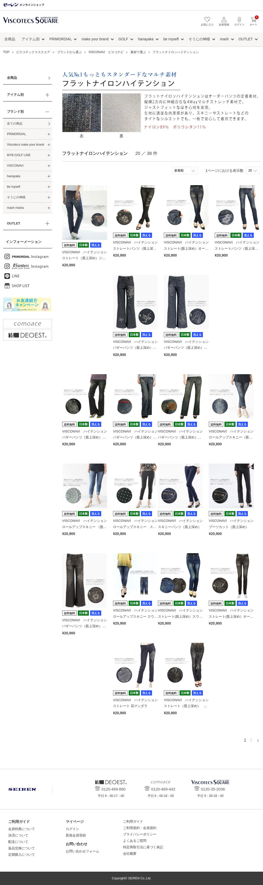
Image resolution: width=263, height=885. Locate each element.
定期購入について (21, 854)
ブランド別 (15, 112)
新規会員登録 (76, 835)
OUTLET (246, 39)
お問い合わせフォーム (82, 851)
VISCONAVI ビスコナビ (106, 52)
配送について (18, 842)
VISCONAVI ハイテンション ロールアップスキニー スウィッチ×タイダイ (137, 616)
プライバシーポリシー (139, 834)
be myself (171, 39)
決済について (18, 835)
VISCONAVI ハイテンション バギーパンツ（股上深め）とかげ (137, 348)
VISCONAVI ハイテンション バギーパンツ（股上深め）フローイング (188, 348)
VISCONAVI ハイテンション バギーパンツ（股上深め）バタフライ (137, 437)
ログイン (72, 829)
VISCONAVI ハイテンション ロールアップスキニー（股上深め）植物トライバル (233, 437)
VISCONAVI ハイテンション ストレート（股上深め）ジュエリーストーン (86, 258)
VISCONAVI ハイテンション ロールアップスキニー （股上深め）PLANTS (86, 527)
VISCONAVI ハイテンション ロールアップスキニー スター (137, 527)
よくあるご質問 (134, 841)
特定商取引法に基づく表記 (143, 847)
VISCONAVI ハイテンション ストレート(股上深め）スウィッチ (182, 616)
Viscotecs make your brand (25, 144)
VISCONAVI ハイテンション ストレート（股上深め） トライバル (188, 706)
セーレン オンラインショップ (23, 5)
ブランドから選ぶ (69, 52)
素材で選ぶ (138, 52)
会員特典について (21, 829)
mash (224, 39)
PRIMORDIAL (60, 39)
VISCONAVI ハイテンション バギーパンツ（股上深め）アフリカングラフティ (86, 437)
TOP (6, 52)
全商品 (9, 39)
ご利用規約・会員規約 (139, 828)
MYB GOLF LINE (19, 155)
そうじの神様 (199, 39)
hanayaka (146, 39)
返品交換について (21, 848)
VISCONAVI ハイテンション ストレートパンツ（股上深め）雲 (239, 248)
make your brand (95, 39)
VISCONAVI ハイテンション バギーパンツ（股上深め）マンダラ (182, 437)
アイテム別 (31, 39)
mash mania (15, 208)
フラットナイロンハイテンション (176, 52)
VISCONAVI (15, 165)
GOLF (123, 39)
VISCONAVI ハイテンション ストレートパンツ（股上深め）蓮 (137, 248)
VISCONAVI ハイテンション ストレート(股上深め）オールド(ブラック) (233, 616)
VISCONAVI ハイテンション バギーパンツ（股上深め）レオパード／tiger (86, 626)
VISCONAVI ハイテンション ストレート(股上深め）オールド (188, 248)
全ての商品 (14, 123)
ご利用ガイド (133, 821)
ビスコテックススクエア (30, 23)
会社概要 (129, 853)
